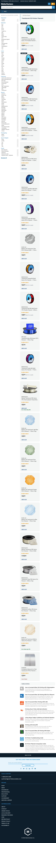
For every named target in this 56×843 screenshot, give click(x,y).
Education (4, 794)
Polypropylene (4, 46)
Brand (2, 92)
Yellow (2, 59)
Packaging (4, 133)
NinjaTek (3, 111)
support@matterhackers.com (11, 779)
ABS (2, 25)
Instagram (26, 768)
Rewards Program (7, 815)
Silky (2, 89)
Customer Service (24, 1)
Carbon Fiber (4, 36)
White (2, 55)
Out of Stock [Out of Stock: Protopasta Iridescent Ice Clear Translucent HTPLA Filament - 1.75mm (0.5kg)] (24, 679)
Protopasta (3, 118)
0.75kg (2, 140)
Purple (2, 63)
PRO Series (3, 117)
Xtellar (2, 125)
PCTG (2, 29)
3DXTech (3, 93)
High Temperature (5, 86)
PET (2, 27)
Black (2, 52)
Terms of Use (5, 823)
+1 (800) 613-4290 (32, 1)
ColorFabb (3, 99)
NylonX (2, 115)
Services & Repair (6, 800)
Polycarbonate (4, 43)
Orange (2, 58)
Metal (2, 35)
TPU (2, 47)
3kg (2, 143)
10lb (2, 146)
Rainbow (3, 74)
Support (4, 796)
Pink (2, 64)
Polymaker (3, 119)
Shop (3, 785)
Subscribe (28, 765)
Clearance (3, 152)
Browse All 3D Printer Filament (9, 15)
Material (3, 22)
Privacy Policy (5, 821)
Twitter (23, 768)
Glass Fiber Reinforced (6, 79)
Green (2, 60)
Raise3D (3, 121)
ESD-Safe (3, 80)
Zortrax (2, 130)
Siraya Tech (3, 122)
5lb (2, 144)
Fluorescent (3, 83)
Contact (3, 809)
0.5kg (2, 139)
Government (5, 798)
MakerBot (3, 109)
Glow (2, 84)
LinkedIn (29, 768)
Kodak (2, 103)
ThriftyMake (3, 128)
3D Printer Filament (26, 15)
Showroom (4, 789)
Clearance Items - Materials (7, 155)
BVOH (2, 40)
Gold (2, 70)
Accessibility (5, 825)
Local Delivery (5, 813)
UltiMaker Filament (5, 129)
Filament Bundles (5, 151)
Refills (2, 134)
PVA (2, 37)
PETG (2, 28)
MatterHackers (4, 106)
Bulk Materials (4, 149)
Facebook (21, 768)
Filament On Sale (4, 153)
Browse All (4, 158)
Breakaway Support (5, 39)
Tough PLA (3, 31)
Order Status (5, 811)
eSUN (2, 100)
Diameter (3, 18)
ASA (2, 32)
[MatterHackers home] (28, 832)
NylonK (2, 114)
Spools (2, 135)
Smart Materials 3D (5, 124)
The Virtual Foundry (5, 126)
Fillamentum (4, 102)
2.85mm (3, 20)
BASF (2, 96)
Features (3, 76)
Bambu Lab (3, 95)
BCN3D (2, 98)
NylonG (2, 113)
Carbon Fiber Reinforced (6, 78)
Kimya (2, 104)
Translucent (3, 90)
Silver (2, 71)
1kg (2, 142)
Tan (2, 67)
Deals (2, 148)
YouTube (35, 768)
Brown (2, 66)
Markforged (3, 110)
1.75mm (3, 19)
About (3, 806)
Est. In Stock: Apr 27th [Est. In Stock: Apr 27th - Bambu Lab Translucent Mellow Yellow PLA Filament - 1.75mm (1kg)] (26, 649)
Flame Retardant (4, 82)
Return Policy (5, 819)
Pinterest (32, 768)
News (3, 787)
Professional (5, 792)
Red (2, 56)
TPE (2, 48)
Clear (2, 68)
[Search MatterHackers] (53, 7)
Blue (2, 62)
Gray (2, 53)
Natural (2, 73)
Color (2, 51)
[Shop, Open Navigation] (4, 11)
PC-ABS (3, 44)
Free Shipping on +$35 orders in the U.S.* (10, 1)
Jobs (2, 817)
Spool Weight (4, 138)
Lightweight (3, 87)
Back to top (28, 755)
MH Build (3, 107)
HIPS (2, 42)
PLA (2, 24)
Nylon (2, 33)
